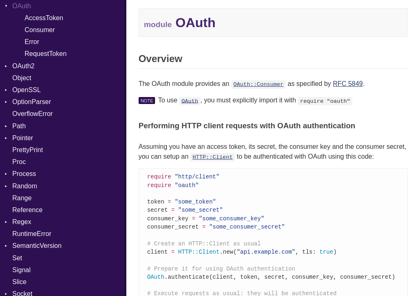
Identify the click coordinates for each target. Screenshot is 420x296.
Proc (19, 161)
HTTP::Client (212, 157)
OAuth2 (23, 65)
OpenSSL (26, 89)
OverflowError (32, 113)
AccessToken (44, 17)
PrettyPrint (27, 149)
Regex (21, 221)
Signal (21, 269)
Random (24, 186)
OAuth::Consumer (258, 84)
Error (32, 41)
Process (24, 173)
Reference (27, 209)
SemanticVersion (37, 245)
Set (17, 257)
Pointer (22, 137)
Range (22, 197)
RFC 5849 (348, 83)
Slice (19, 281)
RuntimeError (31, 233)
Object (21, 77)
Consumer (40, 29)
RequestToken (45, 53)
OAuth (189, 101)
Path (19, 126)
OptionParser (31, 101)
